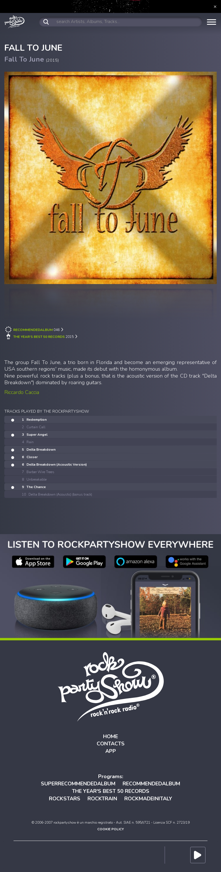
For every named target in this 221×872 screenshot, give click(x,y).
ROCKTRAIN (102, 798)
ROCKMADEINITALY (148, 798)
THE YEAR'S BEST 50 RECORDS (110, 791)
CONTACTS (111, 743)
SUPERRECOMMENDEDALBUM (78, 783)
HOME (110, 736)
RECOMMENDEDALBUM (151, 783)
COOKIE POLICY (110, 829)
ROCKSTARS (64, 798)
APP (110, 751)
